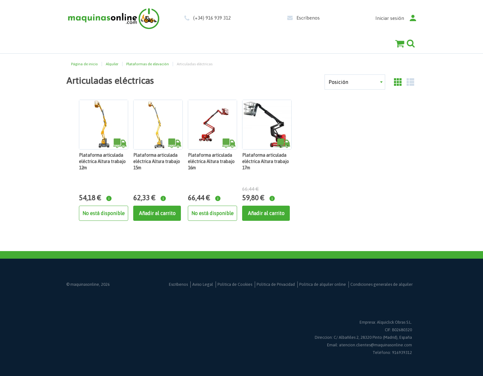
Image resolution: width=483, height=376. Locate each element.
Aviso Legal (202, 284)
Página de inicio (84, 64)
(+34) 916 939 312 (212, 18)
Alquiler (112, 64)
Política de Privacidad (276, 284)
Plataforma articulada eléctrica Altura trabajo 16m (211, 161)
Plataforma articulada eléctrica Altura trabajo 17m (265, 161)
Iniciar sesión (389, 18)
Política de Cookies (235, 284)
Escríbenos (308, 18)
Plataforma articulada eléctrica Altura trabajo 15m (156, 161)
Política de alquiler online (322, 284)
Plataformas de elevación (147, 64)
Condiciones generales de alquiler (381, 284)
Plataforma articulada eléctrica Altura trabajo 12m (102, 161)
